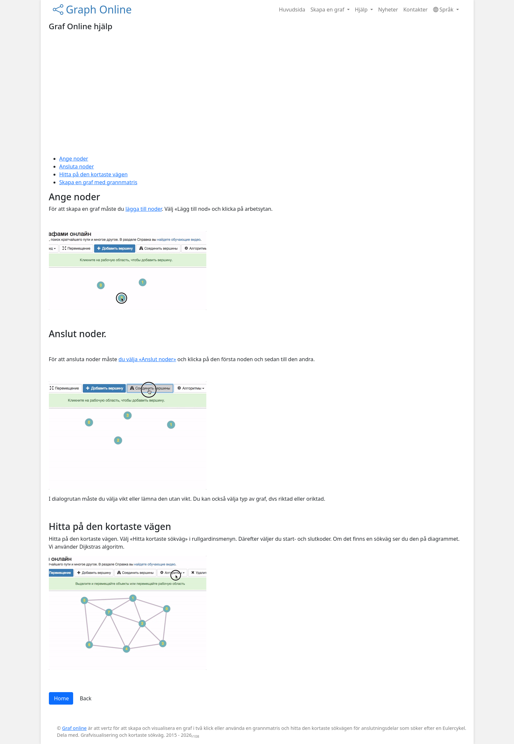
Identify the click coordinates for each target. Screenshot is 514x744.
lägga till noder (143, 208)
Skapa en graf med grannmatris (98, 182)
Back (86, 698)
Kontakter (415, 9)
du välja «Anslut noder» (147, 359)
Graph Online (92, 9)
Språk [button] (444, 9)
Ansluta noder (76, 166)
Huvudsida (292, 9)
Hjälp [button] (362, 9)
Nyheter (388, 9)
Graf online (74, 728)
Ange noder (73, 158)
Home (61, 698)
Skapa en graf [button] (327, 9)
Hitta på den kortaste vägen (93, 174)
